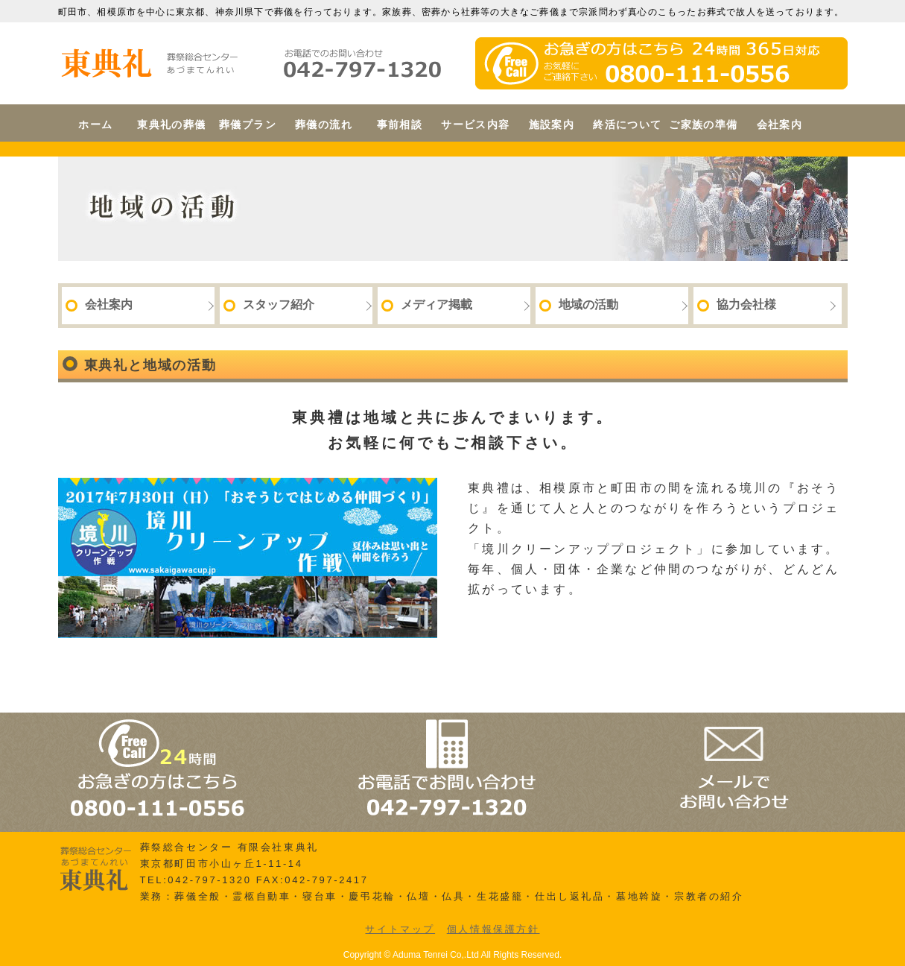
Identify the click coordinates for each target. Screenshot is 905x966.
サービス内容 (475, 124)
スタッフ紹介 (268, 305)
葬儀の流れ (323, 124)
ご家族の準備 (703, 124)
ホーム (95, 124)
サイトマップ (400, 929)
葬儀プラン (247, 124)
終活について (627, 124)
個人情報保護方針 (493, 929)
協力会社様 (736, 305)
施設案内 (552, 124)
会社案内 (780, 124)
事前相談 (400, 124)
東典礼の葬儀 (171, 124)
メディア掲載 (426, 305)
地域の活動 (578, 305)
